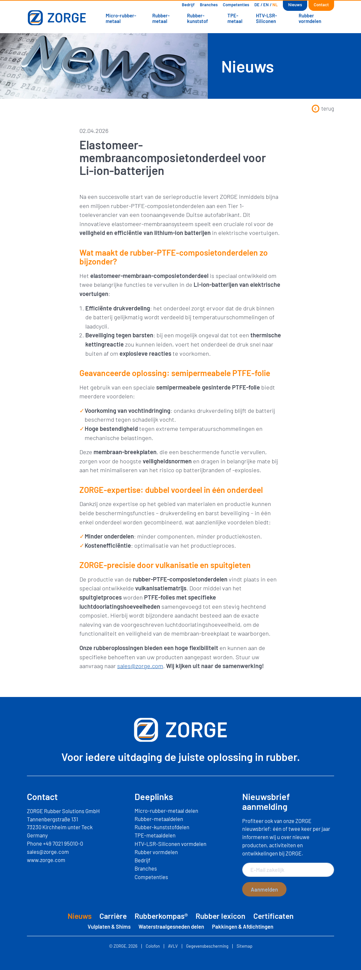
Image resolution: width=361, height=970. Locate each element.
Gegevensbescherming (207, 946)
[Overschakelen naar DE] (257, 5)
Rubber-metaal (161, 18)
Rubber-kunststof (197, 18)
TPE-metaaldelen (155, 835)
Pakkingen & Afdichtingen (242, 926)
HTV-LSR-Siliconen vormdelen (170, 843)
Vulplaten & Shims (109, 926)
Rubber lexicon (220, 915)
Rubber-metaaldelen (159, 818)
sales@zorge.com (140, 665)
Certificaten (273, 915)
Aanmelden (264, 889)
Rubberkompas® (161, 915)
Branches (209, 4)
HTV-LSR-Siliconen (266, 18)
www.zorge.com (46, 859)
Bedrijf (188, 4)
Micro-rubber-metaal (121, 18)
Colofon (153, 946)
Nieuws (295, 4)
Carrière (113, 915)
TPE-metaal (235, 18)
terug (322, 108)
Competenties (236, 4)
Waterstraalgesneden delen (171, 926)
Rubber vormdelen (310, 18)
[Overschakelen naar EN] (266, 5)
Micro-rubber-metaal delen (166, 810)
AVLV (173, 946)
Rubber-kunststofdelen (162, 827)
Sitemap (244, 946)
